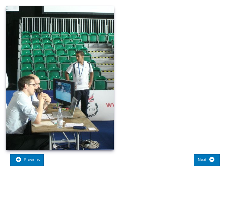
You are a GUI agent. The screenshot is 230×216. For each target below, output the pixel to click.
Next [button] (206, 159)
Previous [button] (27, 159)
